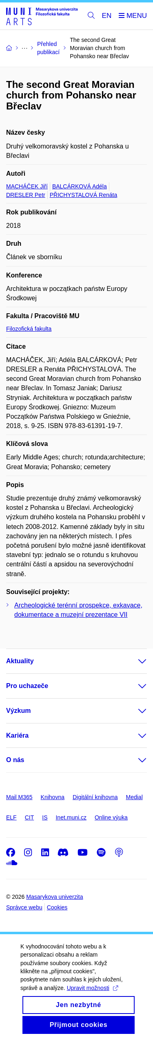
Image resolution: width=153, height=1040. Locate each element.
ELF (11, 817)
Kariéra (17, 735)
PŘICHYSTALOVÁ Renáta (83, 195)
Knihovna (52, 797)
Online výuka (111, 817)
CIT (29, 817)
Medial (134, 797)
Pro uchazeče (27, 685)
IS (44, 817)
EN (107, 16)
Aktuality (20, 661)
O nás (15, 759)
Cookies (57, 907)
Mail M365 (19, 797)
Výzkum (18, 710)
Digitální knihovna (95, 797)
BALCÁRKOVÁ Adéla (79, 186)
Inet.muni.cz (70, 817)
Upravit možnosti (92, 999)
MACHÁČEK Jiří (27, 186)
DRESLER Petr (25, 195)
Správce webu (24, 907)
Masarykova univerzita (54, 897)
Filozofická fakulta (28, 329)
